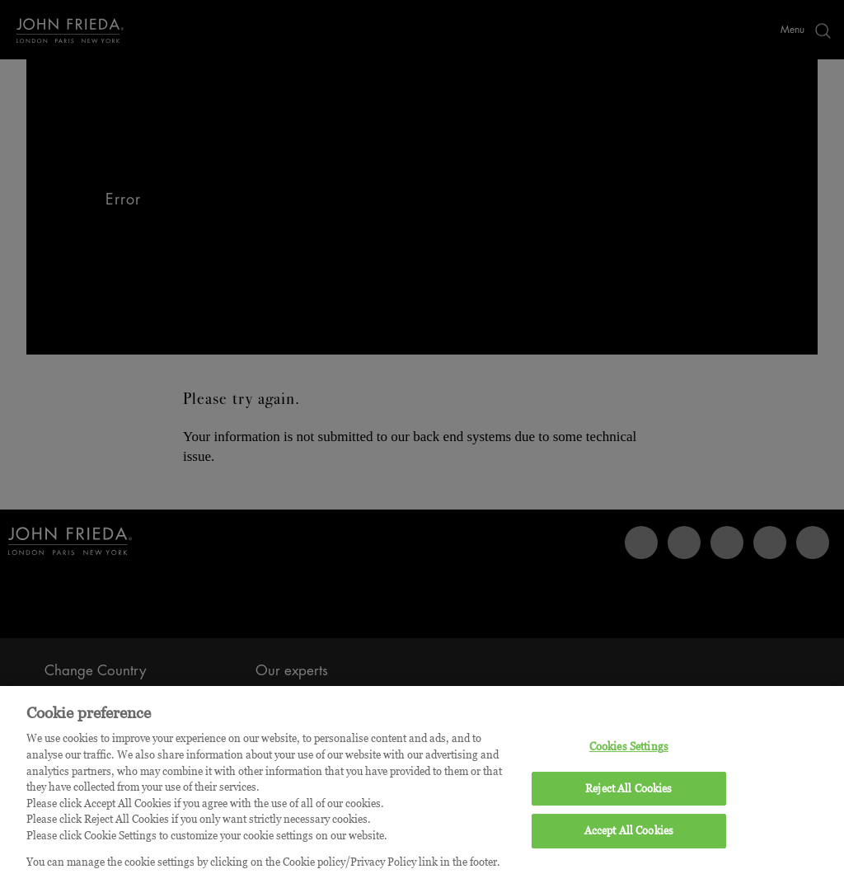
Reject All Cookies (628, 795)
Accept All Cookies (628, 837)
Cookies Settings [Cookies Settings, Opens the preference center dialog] (628, 753)
